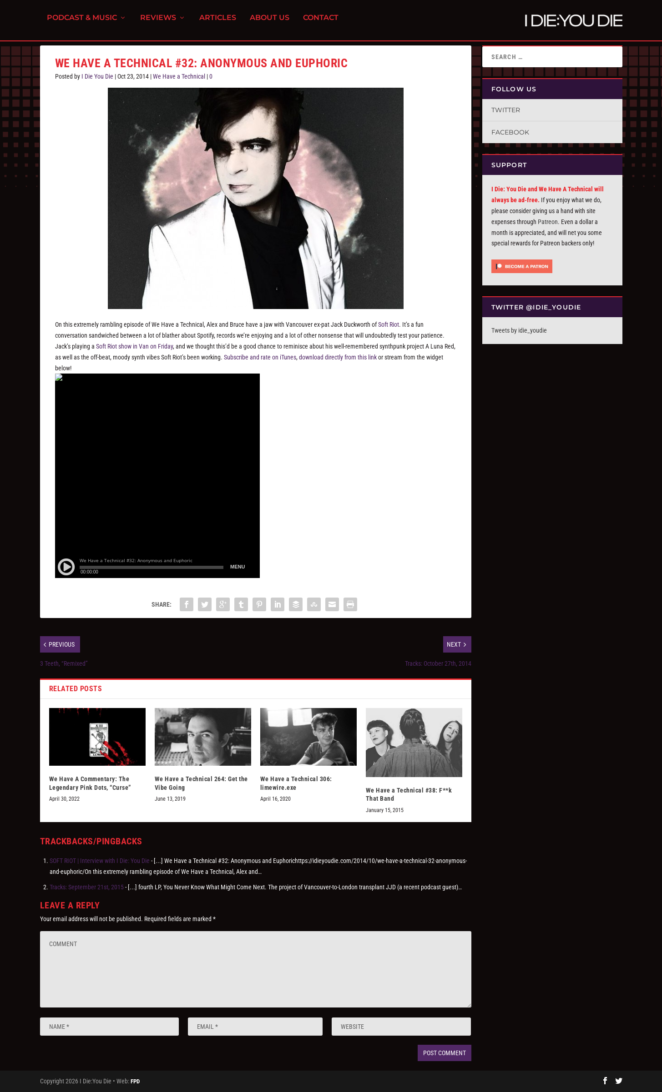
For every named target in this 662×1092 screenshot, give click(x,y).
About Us (269, 23)
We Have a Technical (179, 76)
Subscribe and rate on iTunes (260, 357)
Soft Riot (388, 324)
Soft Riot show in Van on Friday (134, 346)
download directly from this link (338, 357)
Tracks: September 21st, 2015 (87, 887)
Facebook (510, 132)
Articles (217, 23)
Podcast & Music (82, 23)
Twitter (505, 110)
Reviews (158, 23)
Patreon (548, 221)
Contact (321, 23)
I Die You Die (97, 76)
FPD (135, 1081)
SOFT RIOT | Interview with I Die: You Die (100, 860)
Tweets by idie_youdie (519, 330)
